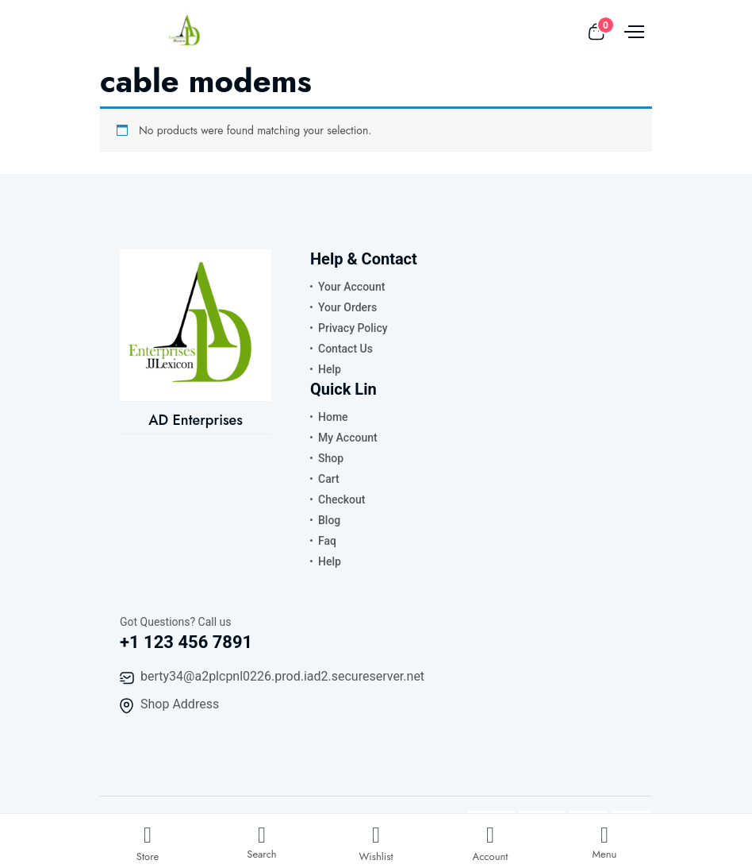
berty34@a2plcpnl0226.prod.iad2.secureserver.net (282, 676)
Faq (327, 540)
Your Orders (347, 307)
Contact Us (345, 348)
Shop (330, 458)
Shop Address (179, 704)
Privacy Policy (353, 328)
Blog (329, 520)
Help (329, 369)
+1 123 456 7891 (186, 642)
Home (333, 417)
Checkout (341, 499)
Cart (329, 479)
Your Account (351, 286)
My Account (348, 437)
